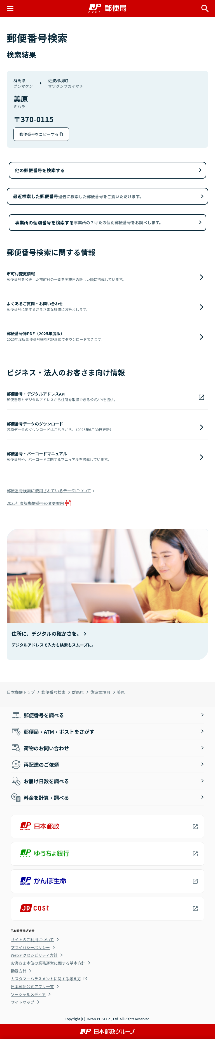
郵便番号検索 (53, 692)
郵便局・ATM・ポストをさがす (52, 731)
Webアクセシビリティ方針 (34, 955)
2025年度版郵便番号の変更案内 (35, 503)
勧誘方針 (18, 971)
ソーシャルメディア (28, 994)
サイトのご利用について (32, 939)
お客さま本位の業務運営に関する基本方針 (48, 963)
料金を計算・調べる (40, 797)
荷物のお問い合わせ (40, 748)
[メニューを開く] (10, 8)
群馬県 (78, 692)
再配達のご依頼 (35, 764)
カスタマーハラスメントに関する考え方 (46, 978)
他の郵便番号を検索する (40, 170)
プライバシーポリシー (30, 947)
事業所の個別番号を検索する (89, 222)
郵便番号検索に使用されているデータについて (49, 490)
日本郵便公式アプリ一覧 (32, 986)
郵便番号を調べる (37, 715)
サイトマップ (22, 1002)
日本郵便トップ (21, 692)
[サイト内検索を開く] (205, 8)
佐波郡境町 (100, 692)
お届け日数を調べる (40, 781)
